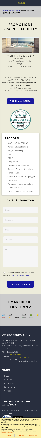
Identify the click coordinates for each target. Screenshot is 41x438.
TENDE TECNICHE (15, 187)
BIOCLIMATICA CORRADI (18, 143)
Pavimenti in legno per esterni (20, 184)
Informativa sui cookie (28, 361)
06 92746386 (15, 354)
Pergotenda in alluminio (18, 147)
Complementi (13, 161)
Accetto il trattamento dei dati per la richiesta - (19, 274)
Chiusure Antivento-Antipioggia (21, 176)
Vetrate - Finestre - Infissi (18, 165)
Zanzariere (12, 180)
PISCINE (11, 158)
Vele (9, 154)
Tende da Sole (14, 173)
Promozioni (9, 383)
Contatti (7, 391)
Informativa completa (20, 275)
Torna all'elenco (20, 101)
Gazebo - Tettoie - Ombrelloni (20, 169)
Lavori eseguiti (10, 387)
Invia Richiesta (20, 284)
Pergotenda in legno (16, 150)
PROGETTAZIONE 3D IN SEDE (20, 191)
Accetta (9, 435)
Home (6, 376)
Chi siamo (8, 380)
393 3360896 (24, 357)
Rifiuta (21, 435)
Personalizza (33, 435)
